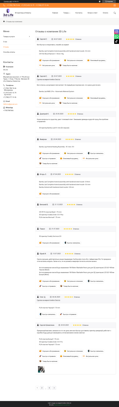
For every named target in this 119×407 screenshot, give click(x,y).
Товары (66, 13)
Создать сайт (8, 1)
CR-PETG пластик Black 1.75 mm (50, 212)
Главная (55, 13)
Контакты (79, 13)
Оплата (105, 13)
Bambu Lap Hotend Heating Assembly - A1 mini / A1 (56, 147)
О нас (5, 42)
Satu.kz (69, 403)
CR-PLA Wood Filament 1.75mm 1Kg (51, 54)
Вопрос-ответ (92, 13)
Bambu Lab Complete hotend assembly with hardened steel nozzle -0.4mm (64, 182)
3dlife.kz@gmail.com (10, 104)
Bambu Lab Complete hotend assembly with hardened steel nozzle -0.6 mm (64, 51)
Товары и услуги (9, 36)
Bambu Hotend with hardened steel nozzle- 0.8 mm (56, 187)
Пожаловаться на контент (62, 405)
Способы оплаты (9, 52)
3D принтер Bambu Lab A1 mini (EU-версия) (54, 128)
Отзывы (6, 47)
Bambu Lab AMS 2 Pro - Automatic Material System (56, 91)
